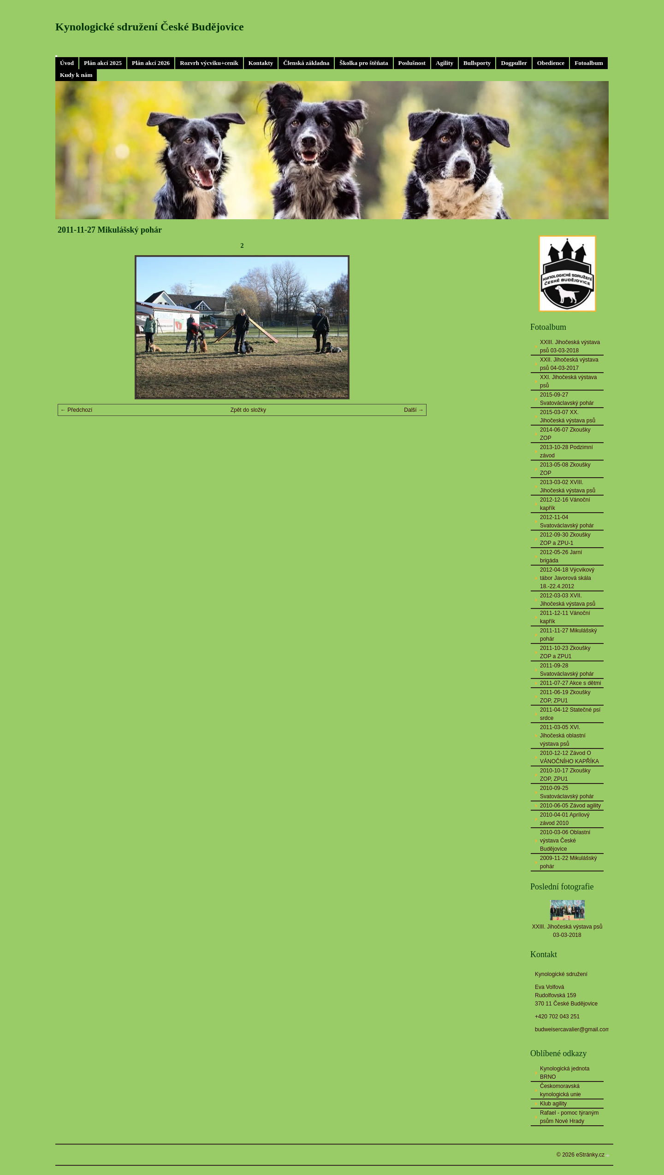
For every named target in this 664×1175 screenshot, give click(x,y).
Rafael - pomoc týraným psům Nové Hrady (569, 1117)
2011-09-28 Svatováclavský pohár (567, 669)
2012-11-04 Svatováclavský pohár (567, 521)
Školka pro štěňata (363, 62)
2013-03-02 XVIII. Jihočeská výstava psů (567, 486)
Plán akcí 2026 (151, 62)
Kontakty (261, 62)
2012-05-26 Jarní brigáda (561, 556)
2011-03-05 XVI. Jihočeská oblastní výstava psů (563, 735)
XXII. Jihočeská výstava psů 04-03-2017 (569, 364)
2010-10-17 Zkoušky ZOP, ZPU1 (565, 774)
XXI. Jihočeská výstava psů (568, 381)
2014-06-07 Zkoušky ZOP (565, 434)
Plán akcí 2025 (103, 62)
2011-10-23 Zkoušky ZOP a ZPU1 (565, 652)
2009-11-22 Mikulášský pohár (568, 862)
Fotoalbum (589, 62)
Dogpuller (514, 62)
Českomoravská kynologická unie (560, 1090)
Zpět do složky (248, 410)
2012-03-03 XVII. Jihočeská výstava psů (567, 599)
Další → (414, 410)
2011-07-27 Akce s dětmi (570, 683)
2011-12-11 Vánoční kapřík (565, 617)
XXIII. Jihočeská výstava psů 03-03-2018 (570, 346)
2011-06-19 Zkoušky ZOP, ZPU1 (565, 696)
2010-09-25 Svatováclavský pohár (567, 792)
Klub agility (553, 1103)
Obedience (550, 62)
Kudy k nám (76, 74)
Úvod (67, 62)
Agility (444, 62)
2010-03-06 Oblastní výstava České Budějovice (565, 840)
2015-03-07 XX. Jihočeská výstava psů (567, 416)
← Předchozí (76, 410)
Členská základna (306, 62)
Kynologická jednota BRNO (564, 1072)
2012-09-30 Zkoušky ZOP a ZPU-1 (565, 539)
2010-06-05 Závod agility (570, 805)
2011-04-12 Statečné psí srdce (570, 714)
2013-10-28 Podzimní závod (566, 451)
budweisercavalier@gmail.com (572, 1029)
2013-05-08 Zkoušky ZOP (565, 469)
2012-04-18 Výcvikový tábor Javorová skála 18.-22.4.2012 (567, 578)
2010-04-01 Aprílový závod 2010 (564, 819)
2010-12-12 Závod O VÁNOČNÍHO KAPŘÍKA (569, 757)
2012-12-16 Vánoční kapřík (565, 504)
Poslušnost (412, 62)
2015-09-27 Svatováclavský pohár (567, 399)
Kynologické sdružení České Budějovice (149, 27)
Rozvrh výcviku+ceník (209, 62)
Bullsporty (477, 62)
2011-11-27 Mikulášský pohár (568, 634)
